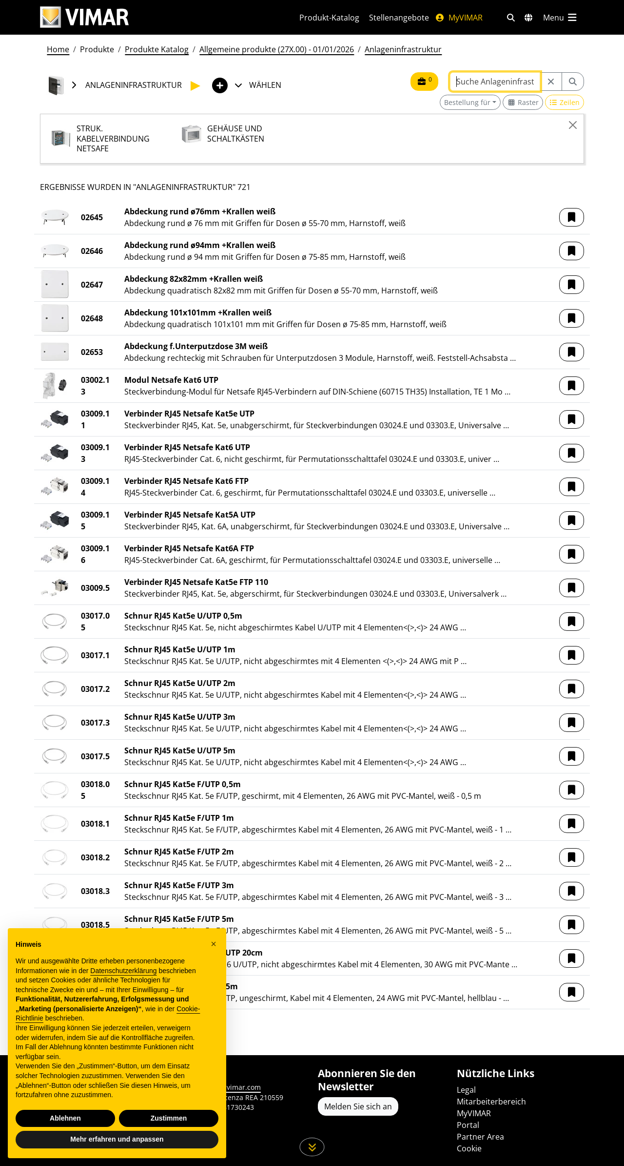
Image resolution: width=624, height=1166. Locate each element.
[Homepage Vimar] (84, 17)
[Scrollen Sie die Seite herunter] (312, 1147)
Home (58, 49)
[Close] (573, 125)
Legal (466, 1089)
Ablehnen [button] (65, 1118)
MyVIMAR (459, 17)
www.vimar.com (235, 1087)
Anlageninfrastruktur (403, 49)
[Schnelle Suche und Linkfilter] (511, 17)
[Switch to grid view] (523, 102)
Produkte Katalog (157, 49)
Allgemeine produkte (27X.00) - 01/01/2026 (276, 49)
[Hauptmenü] (560, 17)
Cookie (469, 1148)
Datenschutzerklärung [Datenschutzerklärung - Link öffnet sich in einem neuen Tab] (123, 971)
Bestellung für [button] (467, 102)
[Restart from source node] (551, 81)
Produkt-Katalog (329, 17)
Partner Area (480, 1136)
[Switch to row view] (565, 102)
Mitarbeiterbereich (491, 1101)
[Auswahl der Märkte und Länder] (528, 17)
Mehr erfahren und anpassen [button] (116, 1139)
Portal (468, 1125)
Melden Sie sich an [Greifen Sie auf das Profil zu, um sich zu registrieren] (358, 1106)
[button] (571, 217)
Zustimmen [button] (169, 1118)
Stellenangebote (399, 17)
